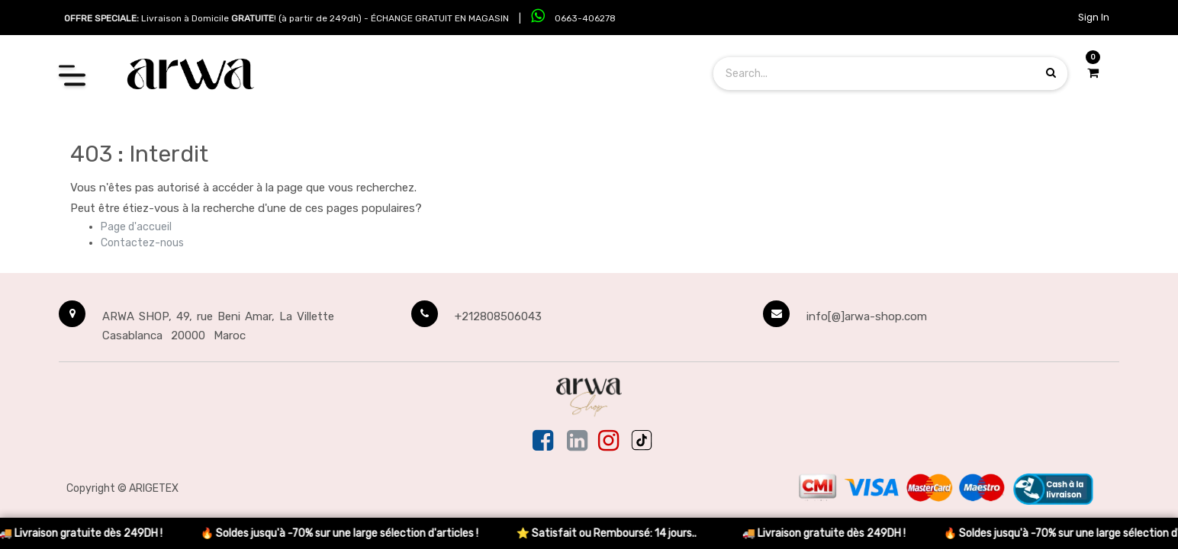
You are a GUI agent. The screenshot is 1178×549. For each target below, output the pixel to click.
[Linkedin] (577, 441)
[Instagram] (608, 441)
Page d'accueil (136, 226)
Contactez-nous (142, 242)
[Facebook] (544, 441)
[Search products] (1051, 72)
